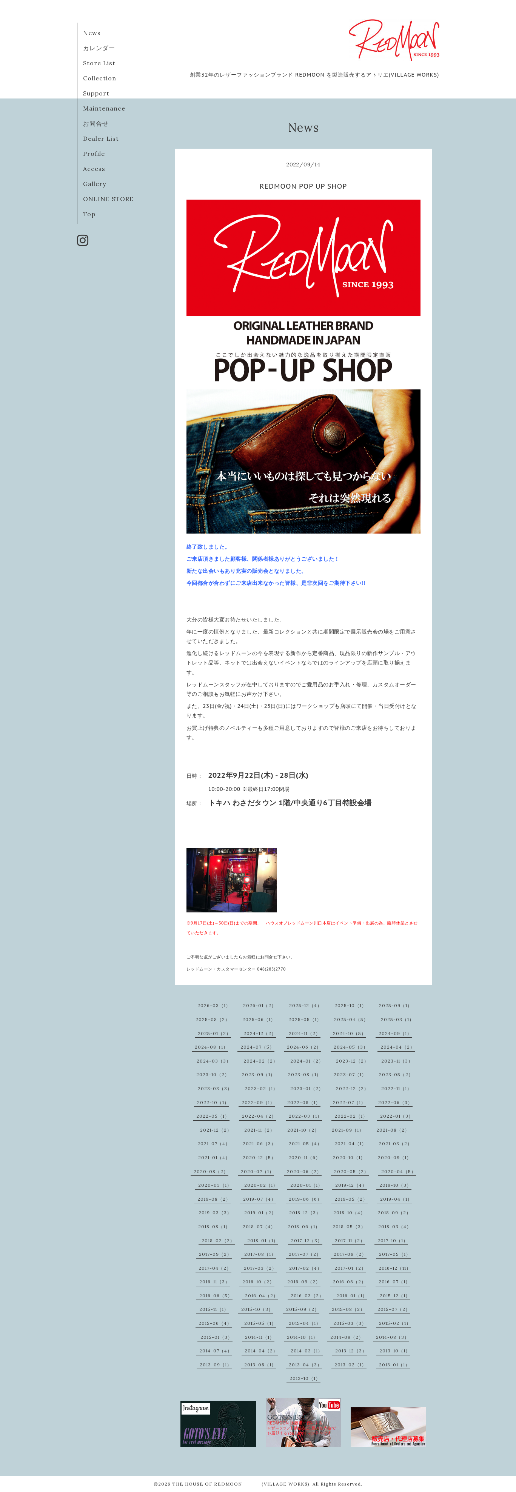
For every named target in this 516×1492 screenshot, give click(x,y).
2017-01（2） (350, 1268)
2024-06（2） (304, 1047)
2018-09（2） (394, 1212)
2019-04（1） (396, 1199)
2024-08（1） (211, 1047)
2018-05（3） (349, 1226)
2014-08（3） (392, 1337)
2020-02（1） (261, 1185)
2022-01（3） (396, 1116)
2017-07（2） (305, 1254)
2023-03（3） (215, 1088)
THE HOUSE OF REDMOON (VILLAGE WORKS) (241, 1484)
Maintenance (104, 108)
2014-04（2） (261, 1351)
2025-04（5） (351, 1019)
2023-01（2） (306, 1088)
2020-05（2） (351, 1171)
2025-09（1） (395, 1005)
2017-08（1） (260, 1254)
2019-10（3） (395, 1185)
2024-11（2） (304, 1033)
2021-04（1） (350, 1143)
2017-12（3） (306, 1240)
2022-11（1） (396, 1088)
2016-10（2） (258, 1281)
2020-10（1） (349, 1157)
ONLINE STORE (108, 199)
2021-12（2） (216, 1130)
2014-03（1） (307, 1351)
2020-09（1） (394, 1157)
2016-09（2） (303, 1281)
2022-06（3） (395, 1102)
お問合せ (96, 123)
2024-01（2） (306, 1061)
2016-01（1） (351, 1295)
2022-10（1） (213, 1102)
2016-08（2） (349, 1281)
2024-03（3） (214, 1061)
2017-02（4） (305, 1268)
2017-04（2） (215, 1268)
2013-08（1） (260, 1364)
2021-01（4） (214, 1157)
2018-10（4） (349, 1212)
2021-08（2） (393, 1130)
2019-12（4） (351, 1185)
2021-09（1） (348, 1130)
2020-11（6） (304, 1157)
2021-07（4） (213, 1143)
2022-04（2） (259, 1116)
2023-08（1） (304, 1074)
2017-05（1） (395, 1254)
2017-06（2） (350, 1254)
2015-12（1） (395, 1295)
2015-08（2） (348, 1309)
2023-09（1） (258, 1074)
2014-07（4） (215, 1351)
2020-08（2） (211, 1171)
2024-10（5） (349, 1033)
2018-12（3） (305, 1212)
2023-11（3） (397, 1061)
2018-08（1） (214, 1226)
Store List (99, 63)
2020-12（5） (259, 1157)
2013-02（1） (350, 1364)
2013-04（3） (305, 1364)
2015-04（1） (305, 1323)
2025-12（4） (305, 1005)
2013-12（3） (351, 1351)
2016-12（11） (395, 1268)
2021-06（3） (259, 1143)
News (92, 33)
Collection (99, 78)
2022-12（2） (352, 1088)
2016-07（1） (394, 1281)
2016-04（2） (261, 1295)
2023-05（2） (396, 1074)
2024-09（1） (395, 1033)
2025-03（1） (397, 1019)
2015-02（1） (395, 1323)
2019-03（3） (215, 1212)
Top (89, 214)
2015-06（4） (215, 1323)
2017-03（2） (260, 1268)
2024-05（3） (351, 1047)
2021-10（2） (303, 1130)
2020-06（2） (304, 1171)
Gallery (94, 184)
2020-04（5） (398, 1171)
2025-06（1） (259, 1019)
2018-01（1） (262, 1240)
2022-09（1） (258, 1102)
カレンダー (99, 48)
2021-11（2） (259, 1130)
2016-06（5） (216, 1295)
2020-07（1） (257, 1171)
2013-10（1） (394, 1351)
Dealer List (101, 138)
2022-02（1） (351, 1116)
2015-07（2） (393, 1309)
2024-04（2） (397, 1047)
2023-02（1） (261, 1088)
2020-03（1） (215, 1185)
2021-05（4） (305, 1143)
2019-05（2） (351, 1199)
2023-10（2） (213, 1074)
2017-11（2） (350, 1240)
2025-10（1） (350, 1005)
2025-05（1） (305, 1019)
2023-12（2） (352, 1061)
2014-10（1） (302, 1337)
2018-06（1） (304, 1226)
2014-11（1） (259, 1337)
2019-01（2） (260, 1212)
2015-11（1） (214, 1309)
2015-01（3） (216, 1337)
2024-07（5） (257, 1047)
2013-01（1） (394, 1364)
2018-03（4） (394, 1226)
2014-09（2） (347, 1337)
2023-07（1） (350, 1074)
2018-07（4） (259, 1226)
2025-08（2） (213, 1019)
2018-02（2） (218, 1240)
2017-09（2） (215, 1254)
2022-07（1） (349, 1102)
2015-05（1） (260, 1323)
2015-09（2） (302, 1309)
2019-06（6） (305, 1199)
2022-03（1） (305, 1116)
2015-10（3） (257, 1309)
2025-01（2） (214, 1033)
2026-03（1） (214, 1005)
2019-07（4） (259, 1199)
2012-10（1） (305, 1378)
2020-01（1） (306, 1185)
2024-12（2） (259, 1033)
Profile (94, 153)
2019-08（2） (214, 1199)
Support (96, 93)
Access (94, 168)
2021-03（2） (395, 1143)
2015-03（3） (350, 1323)
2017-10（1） (392, 1240)
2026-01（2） (259, 1005)
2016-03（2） (307, 1295)
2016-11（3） (214, 1281)
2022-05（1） (213, 1116)
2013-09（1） (216, 1364)
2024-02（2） (260, 1061)
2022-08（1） (303, 1102)
